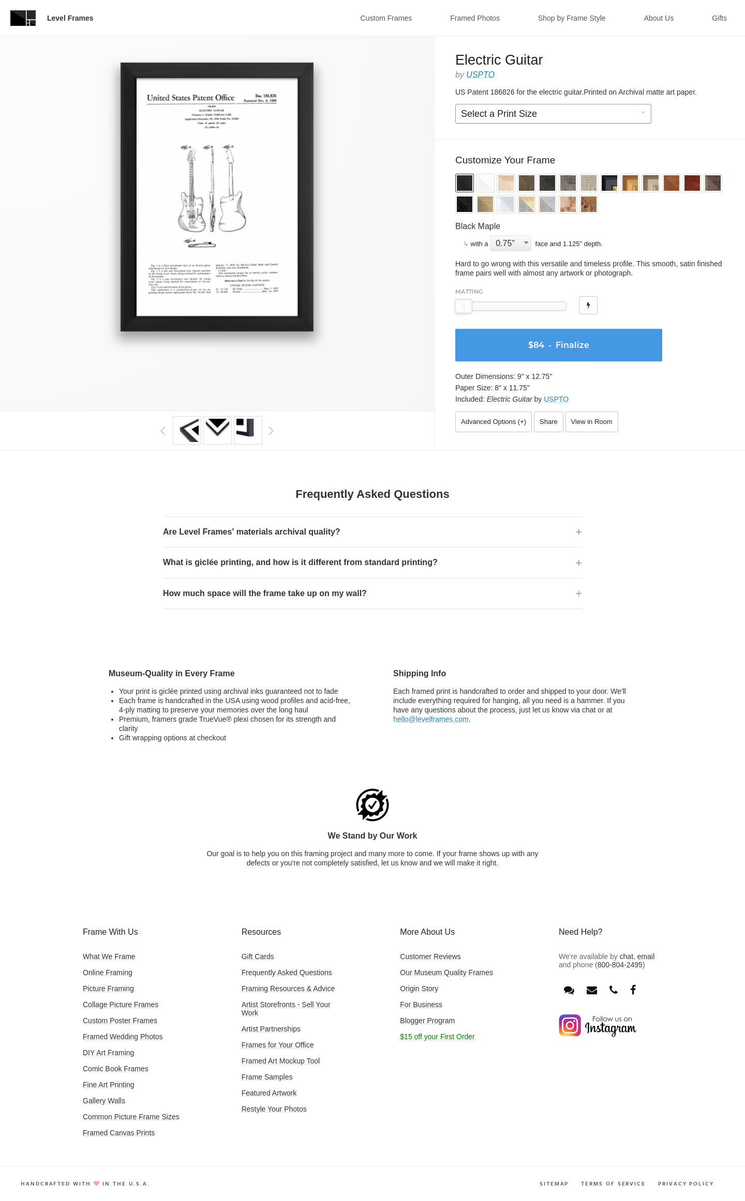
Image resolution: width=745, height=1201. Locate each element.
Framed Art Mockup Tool (281, 1061)
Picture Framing (108, 988)
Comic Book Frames (115, 1069)
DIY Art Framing (108, 1052)
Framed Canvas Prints (119, 1133)
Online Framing (107, 972)
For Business (421, 1004)
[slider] (463, 306)
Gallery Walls (104, 1101)
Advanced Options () (493, 421)
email (645, 956)
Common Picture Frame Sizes (131, 1117)
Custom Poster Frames (120, 1020)
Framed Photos (475, 18)
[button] (464, 184)
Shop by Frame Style (572, 18)
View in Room (592, 421)
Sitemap (554, 1183)
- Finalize (558, 345)
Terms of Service (613, 1183)
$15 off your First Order (437, 1036)
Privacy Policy (686, 1183)
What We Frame (109, 956)
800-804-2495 (620, 965)
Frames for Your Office (278, 1045)
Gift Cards (258, 956)
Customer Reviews (430, 956)
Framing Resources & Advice (288, 988)
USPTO (480, 74)
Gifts (719, 18)
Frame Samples (267, 1077)
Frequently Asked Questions (287, 972)
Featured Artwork (269, 1093)
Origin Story (419, 988)
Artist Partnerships (271, 1029)
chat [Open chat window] (626, 956)
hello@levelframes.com (431, 719)
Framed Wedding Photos (123, 1036)
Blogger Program (427, 1020)
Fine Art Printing (109, 1085)
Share (549, 421)
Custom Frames (386, 18)
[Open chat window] (569, 990)
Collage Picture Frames (120, 1004)
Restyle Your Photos (274, 1109)
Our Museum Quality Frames (446, 972)
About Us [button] (659, 18)
